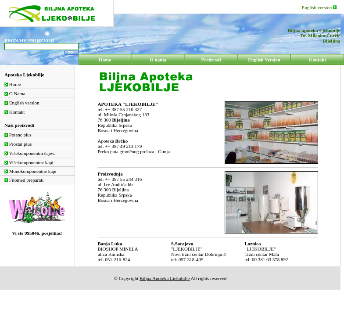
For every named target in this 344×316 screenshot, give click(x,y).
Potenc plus (18, 134)
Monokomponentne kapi (30, 171)
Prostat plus (18, 144)
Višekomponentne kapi (29, 162)
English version (319, 7)
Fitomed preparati (23, 180)
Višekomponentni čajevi (30, 153)
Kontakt (14, 112)
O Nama (14, 93)
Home (12, 84)
